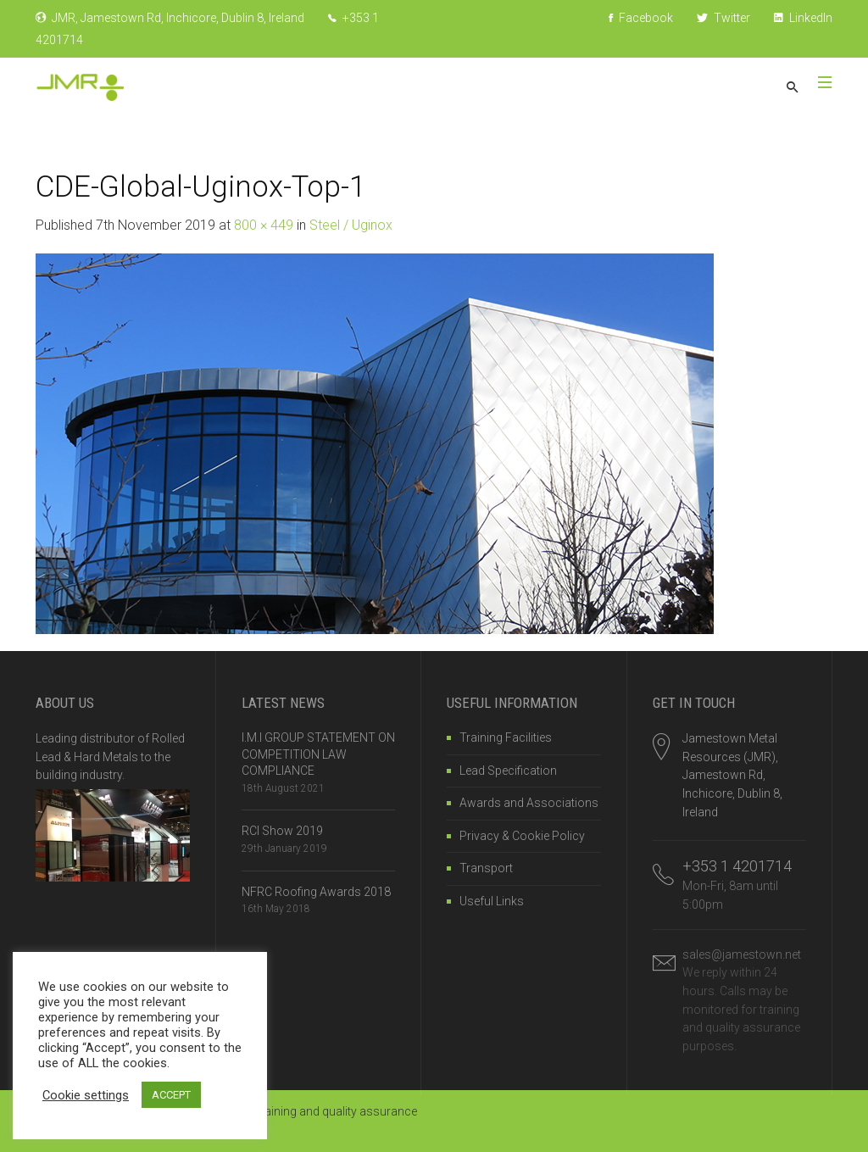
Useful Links (491, 901)
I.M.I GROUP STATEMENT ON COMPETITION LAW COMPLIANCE (318, 754)
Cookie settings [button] (85, 1095)
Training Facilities (505, 737)
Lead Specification (508, 770)
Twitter (723, 18)
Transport (486, 868)
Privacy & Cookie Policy (522, 836)
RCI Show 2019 (282, 831)
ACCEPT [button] (171, 1094)
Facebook (641, 18)
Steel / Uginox (350, 225)
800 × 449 (263, 225)
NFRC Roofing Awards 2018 (316, 892)
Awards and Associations (528, 803)
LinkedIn (803, 18)
